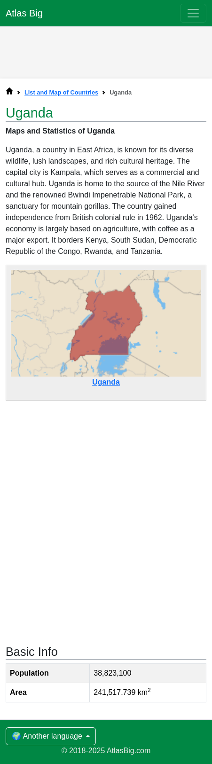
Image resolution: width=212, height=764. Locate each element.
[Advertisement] (106, 50)
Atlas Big (24, 13)
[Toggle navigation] (193, 13)
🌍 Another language (48, 736)
